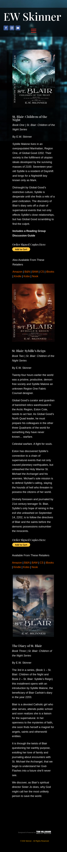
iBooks (49, 271)
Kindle (16, 276)
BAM (34, 271)
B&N (26, 271)
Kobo (25, 276)
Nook (34, 276)
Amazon (16, 271)
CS (41, 271)
